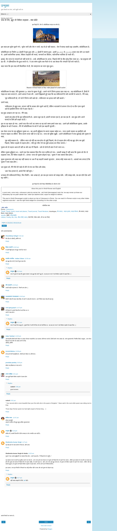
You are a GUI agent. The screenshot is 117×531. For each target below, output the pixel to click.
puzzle (3, 215)
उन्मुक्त (5, 5)
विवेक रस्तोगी (9, 247)
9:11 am (19, 322)
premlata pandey (11, 362)
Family (8, 217)
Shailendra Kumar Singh (14, 442)
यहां (24, 480)
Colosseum (9, 209)
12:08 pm (18, 351)
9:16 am (21, 236)
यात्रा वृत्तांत (67, 211)
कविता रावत (9, 417)
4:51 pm (15, 374)
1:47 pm (24, 442)
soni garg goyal (11, 307)
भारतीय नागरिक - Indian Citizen (15, 258)
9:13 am (19, 271)
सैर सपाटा (60, 211)
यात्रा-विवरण (74, 211)
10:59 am (28, 258)
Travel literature (43, 211)
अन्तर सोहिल (9, 374)
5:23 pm (14, 431)
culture (3, 217)
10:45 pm (22, 296)
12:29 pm (15, 285)
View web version (46, 525)
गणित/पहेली (13, 215)
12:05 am (18, 336)
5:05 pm (19, 362)
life (13, 217)
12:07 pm (16, 417)
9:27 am (19, 478)
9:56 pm (18, 387)
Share (4, 225)
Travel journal (32, 211)
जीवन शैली (20, 217)
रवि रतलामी (9, 285)
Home (46, 522)
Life (15, 217)
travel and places (21, 211)
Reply (7, 241)
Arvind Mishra (10, 351)
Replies (10, 268)
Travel (3, 211)
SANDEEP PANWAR (12, 296)
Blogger (49, 529)
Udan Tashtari (10, 336)
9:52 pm (13, 400)
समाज (25, 217)
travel (13, 211)
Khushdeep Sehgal (12, 236)
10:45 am (16, 247)
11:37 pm (19, 307)
